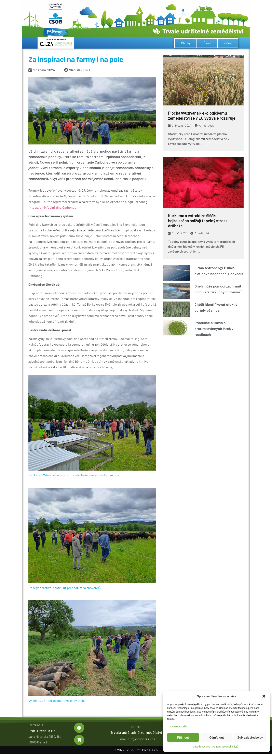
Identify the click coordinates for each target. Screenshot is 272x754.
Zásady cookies (201, 746)
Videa (228, 43)
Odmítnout (216, 737)
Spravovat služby (178, 726)
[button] (264, 696)
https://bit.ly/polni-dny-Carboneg (52, 207)
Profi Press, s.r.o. (42, 730)
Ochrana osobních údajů (225, 746)
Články (185, 43)
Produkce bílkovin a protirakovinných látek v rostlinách (213, 328)
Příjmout (183, 737)
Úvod (207, 43)
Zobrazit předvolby (250, 737)
